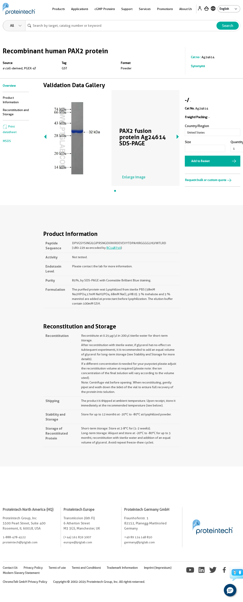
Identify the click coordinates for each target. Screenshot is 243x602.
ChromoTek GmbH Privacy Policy (25, 581)
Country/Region (197, 126)
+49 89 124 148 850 (138, 537)
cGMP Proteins (105, 9)
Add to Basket (200, 161)
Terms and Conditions (86, 567)
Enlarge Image (133, 177)
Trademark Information (122, 567)
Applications (79, 9)
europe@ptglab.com (78, 542)
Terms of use (57, 567)
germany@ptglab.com (139, 542)
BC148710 (113, 247)
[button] (230, 590)
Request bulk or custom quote (208, 180)
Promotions (165, 9)
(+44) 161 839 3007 (77, 537)
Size (188, 142)
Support (126, 9)
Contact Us (10, 567)
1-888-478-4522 (14, 537)
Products (58, 9)
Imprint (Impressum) (157, 567)
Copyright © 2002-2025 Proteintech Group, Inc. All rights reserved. (99, 581)
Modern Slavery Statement (21, 573)
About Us (185, 9)
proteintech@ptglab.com (20, 542)
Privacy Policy (33, 567)
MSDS (7, 141)
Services (144, 9)
